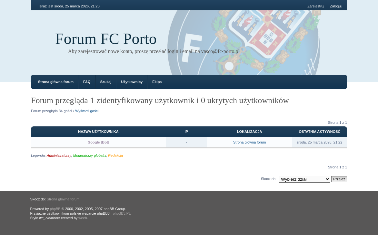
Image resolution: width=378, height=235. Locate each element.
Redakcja (115, 155)
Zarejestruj (315, 6)
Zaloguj (336, 6)
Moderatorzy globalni (89, 155)
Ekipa (157, 82)
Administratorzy (59, 155)
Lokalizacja (249, 132)
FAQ (87, 82)
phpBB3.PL (122, 213)
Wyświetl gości (86, 111)
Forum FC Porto (106, 38)
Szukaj (106, 82)
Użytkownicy (132, 82)
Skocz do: (268, 179)
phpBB (55, 209)
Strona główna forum (56, 82)
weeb (82, 218)
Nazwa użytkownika (98, 132)
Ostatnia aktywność (320, 132)
